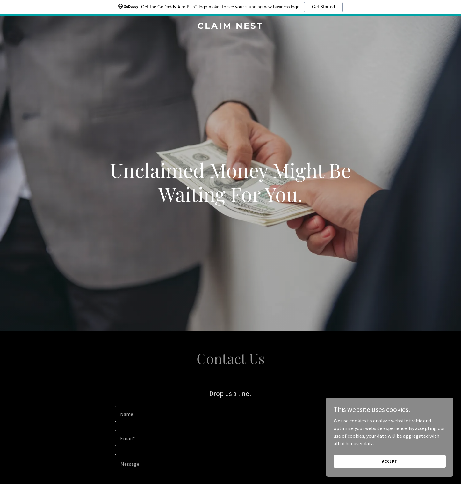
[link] (230, 27)
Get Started (323, 7)
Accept (389, 465)
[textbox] (230, 414)
